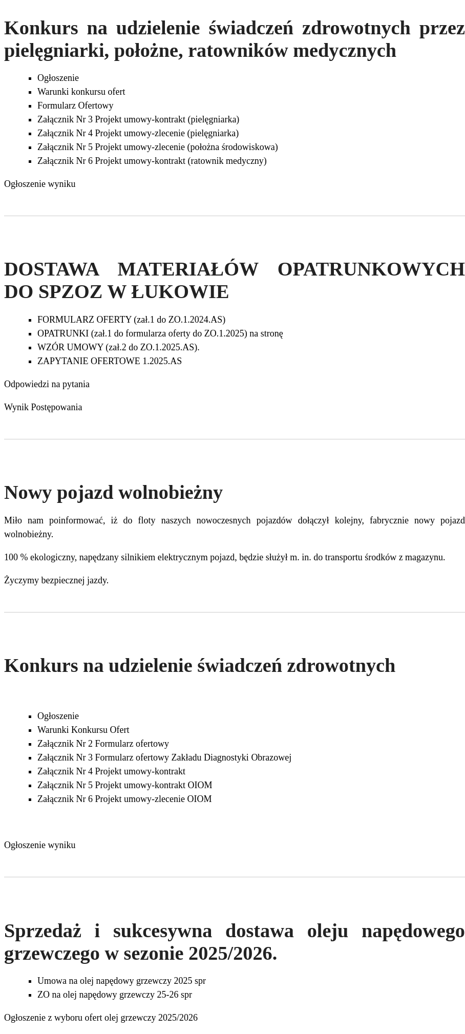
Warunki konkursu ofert (81, 92)
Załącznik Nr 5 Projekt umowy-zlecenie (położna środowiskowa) (157, 147)
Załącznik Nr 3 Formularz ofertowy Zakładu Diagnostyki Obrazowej (164, 757)
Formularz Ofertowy (75, 105)
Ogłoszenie (58, 78)
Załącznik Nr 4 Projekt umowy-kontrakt (111, 771)
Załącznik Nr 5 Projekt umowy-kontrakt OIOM (124, 785)
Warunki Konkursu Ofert (83, 730)
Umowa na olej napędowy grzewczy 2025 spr (121, 981)
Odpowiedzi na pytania (47, 384)
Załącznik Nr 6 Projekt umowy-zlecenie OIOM (124, 799)
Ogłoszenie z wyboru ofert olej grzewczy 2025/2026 (101, 1017)
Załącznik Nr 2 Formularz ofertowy (103, 743)
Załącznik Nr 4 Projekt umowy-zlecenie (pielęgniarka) (138, 133)
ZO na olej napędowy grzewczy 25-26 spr (114, 994)
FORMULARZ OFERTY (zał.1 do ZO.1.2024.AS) (131, 319)
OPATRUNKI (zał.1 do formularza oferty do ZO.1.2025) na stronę (160, 333)
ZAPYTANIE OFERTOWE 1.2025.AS (109, 361)
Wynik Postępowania (43, 407)
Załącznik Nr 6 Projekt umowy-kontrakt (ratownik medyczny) (152, 161)
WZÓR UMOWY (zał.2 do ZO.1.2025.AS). (118, 347)
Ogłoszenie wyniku (39, 184)
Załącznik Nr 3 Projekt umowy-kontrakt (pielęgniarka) (138, 119)
